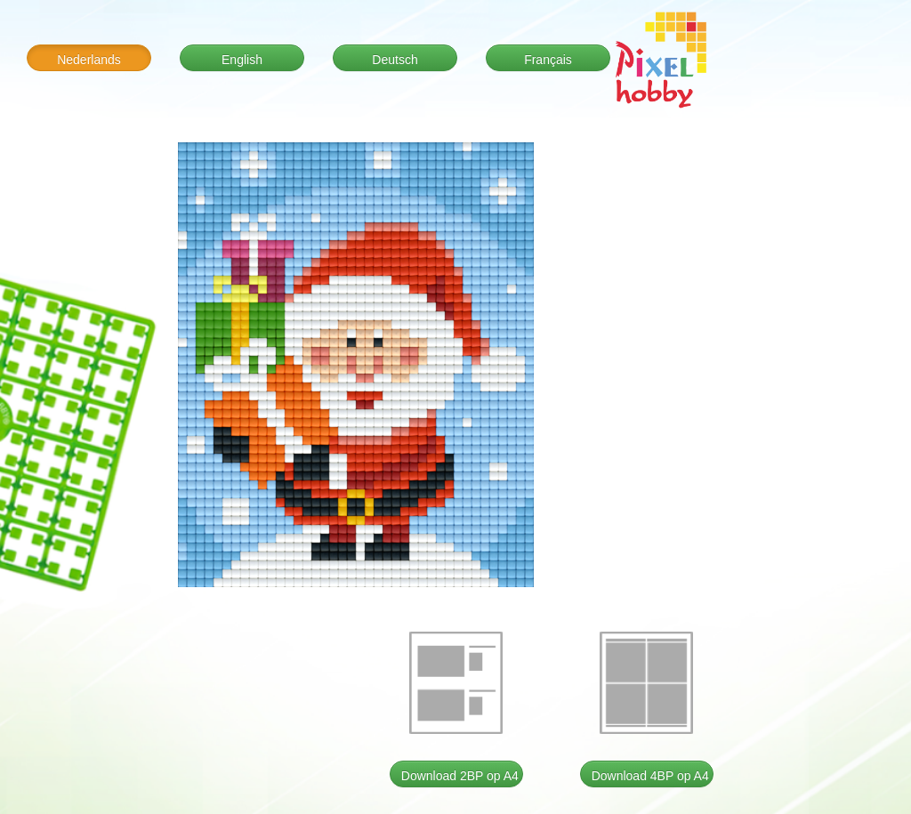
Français (548, 59)
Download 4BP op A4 (650, 776)
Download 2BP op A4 (460, 776)
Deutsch (394, 59)
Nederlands (89, 59)
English (242, 59)
